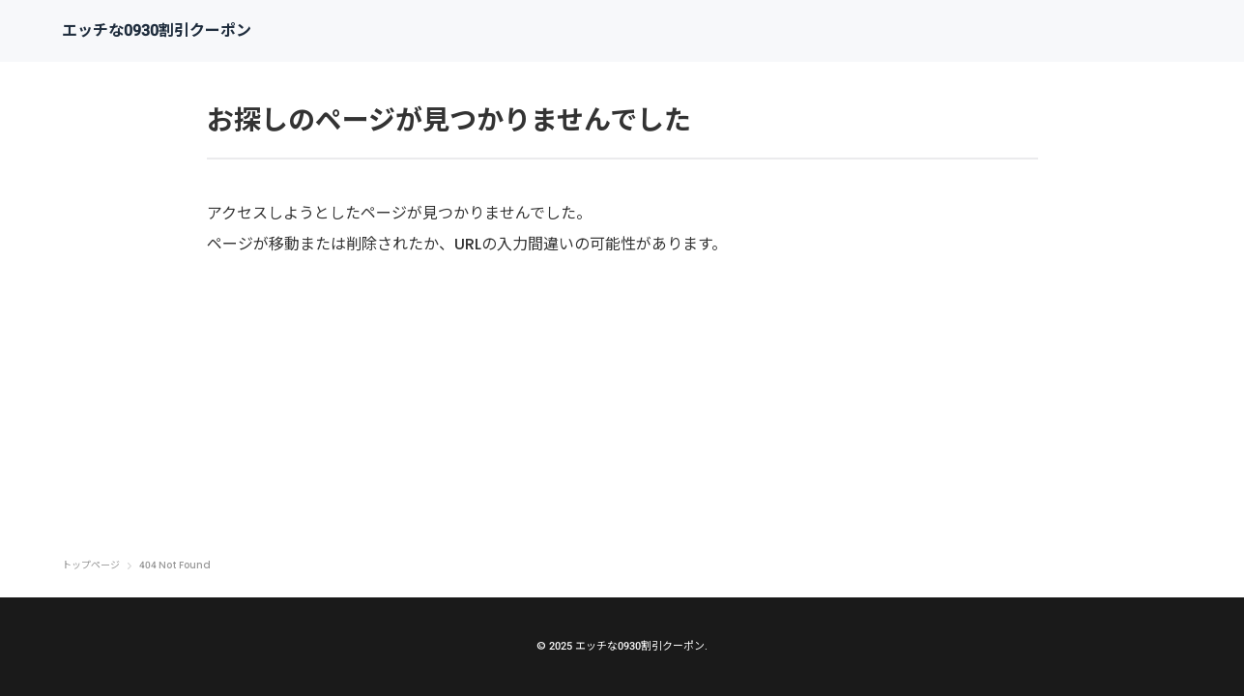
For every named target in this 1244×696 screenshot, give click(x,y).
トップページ (91, 565)
